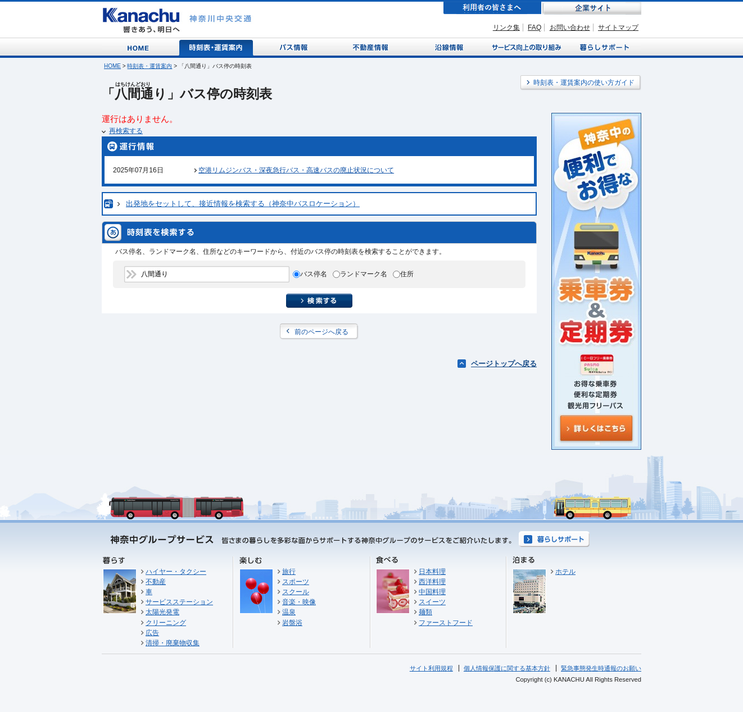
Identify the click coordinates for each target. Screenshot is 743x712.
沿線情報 (448, 47)
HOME (112, 66)
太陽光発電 (162, 612)
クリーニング (166, 623)
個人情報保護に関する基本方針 (507, 668)
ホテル (565, 572)
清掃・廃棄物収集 (173, 643)
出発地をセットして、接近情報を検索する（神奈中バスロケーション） (243, 203)
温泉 (289, 612)
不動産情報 (371, 47)
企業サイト (591, 8)
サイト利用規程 (431, 668)
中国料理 (432, 592)
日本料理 (432, 572)
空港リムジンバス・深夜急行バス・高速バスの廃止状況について (296, 170)
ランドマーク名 (363, 274)
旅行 (289, 572)
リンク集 (506, 27)
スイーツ (432, 602)
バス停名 (313, 274)
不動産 (156, 582)
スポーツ (295, 582)
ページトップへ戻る (504, 363)
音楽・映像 (299, 602)
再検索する (126, 131)
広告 (152, 633)
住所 (407, 274)
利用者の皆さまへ (492, 8)
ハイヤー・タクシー (176, 572)
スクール (295, 592)
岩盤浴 (292, 623)
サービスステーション (179, 602)
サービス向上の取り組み (525, 47)
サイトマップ (618, 27)
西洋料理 (432, 582)
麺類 (425, 612)
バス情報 (294, 47)
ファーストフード (446, 623)
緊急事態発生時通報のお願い (601, 668)
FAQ (534, 27)
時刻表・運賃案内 (217, 47)
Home (140, 47)
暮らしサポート (602, 47)
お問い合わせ (570, 27)
